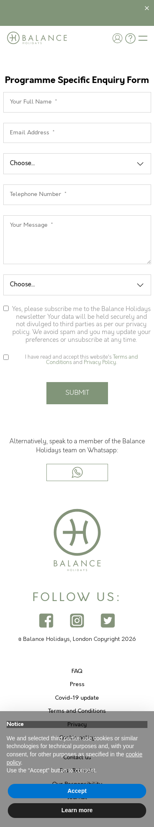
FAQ (77, 671)
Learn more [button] (76, 810)
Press (77, 684)
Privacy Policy (100, 362)
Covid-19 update (77, 698)
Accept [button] (77, 791)
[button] (117, 38)
